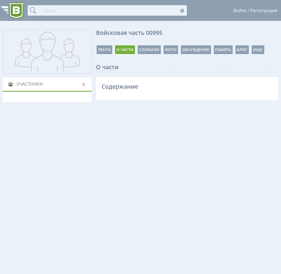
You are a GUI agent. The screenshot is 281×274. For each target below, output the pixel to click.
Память (223, 49)
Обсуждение (195, 49)
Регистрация (263, 10)
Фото (170, 49)
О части (124, 49)
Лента (104, 49)
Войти (240, 10)
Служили (149, 49)
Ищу (258, 49)
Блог (242, 49)
